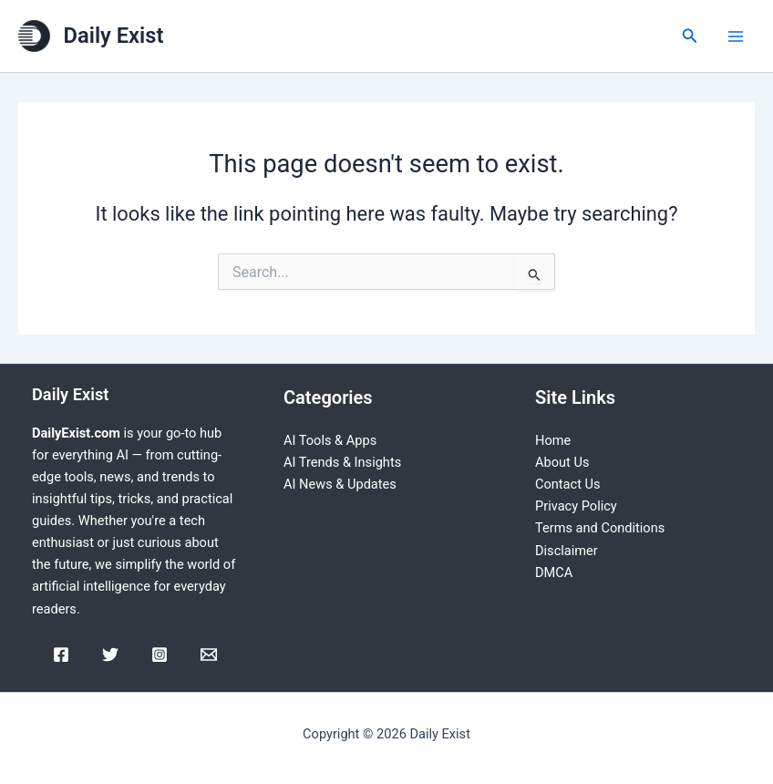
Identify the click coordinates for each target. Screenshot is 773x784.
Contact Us (568, 484)
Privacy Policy (576, 506)
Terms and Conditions (600, 528)
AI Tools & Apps (329, 440)
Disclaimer (566, 550)
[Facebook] (61, 654)
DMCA (553, 572)
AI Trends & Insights (342, 462)
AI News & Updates (340, 484)
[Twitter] (110, 654)
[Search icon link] (690, 36)
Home (553, 440)
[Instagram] (159, 654)
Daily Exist (114, 35)
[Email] (209, 654)
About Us (562, 462)
